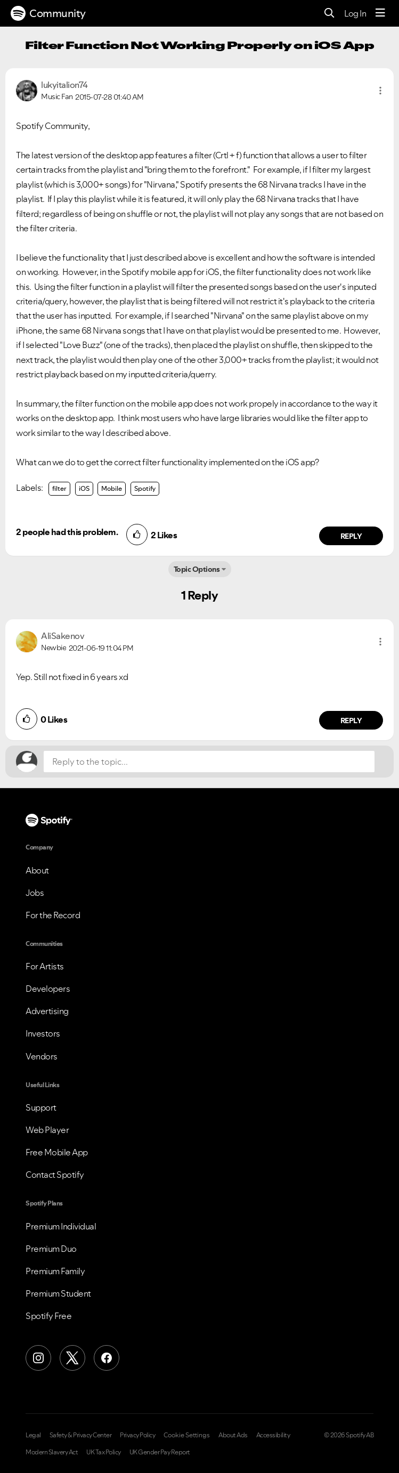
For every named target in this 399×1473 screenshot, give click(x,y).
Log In (355, 13)
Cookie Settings (187, 1435)
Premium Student (58, 1293)
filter (59, 488)
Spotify (145, 488)
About (37, 870)
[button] (380, 91)
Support (41, 1107)
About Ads (233, 1435)
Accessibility (273, 1435)
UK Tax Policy (103, 1452)
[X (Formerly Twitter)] (72, 1358)
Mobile (111, 488)
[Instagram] (38, 1358)
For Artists (45, 966)
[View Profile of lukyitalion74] (64, 85)
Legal (33, 1435)
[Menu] (380, 13)
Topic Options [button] (197, 569)
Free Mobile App (57, 1152)
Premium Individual (61, 1226)
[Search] (329, 13)
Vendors (42, 1056)
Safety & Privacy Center (81, 1435)
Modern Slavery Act (52, 1452)
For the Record (53, 915)
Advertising (47, 1011)
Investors (43, 1033)
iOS (84, 488)
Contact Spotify (55, 1174)
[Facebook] (106, 1358)
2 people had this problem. (67, 532)
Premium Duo (51, 1249)
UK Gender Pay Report (159, 1452)
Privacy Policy (137, 1435)
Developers (48, 988)
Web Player (47, 1130)
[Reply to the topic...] (209, 761)
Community (48, 13)
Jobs (35, 893)
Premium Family (55, 1271)
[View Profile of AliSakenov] (62, 636)
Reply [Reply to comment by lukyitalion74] (351, 536)
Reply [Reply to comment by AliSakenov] (351, 720)
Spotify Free (48, 1316)
